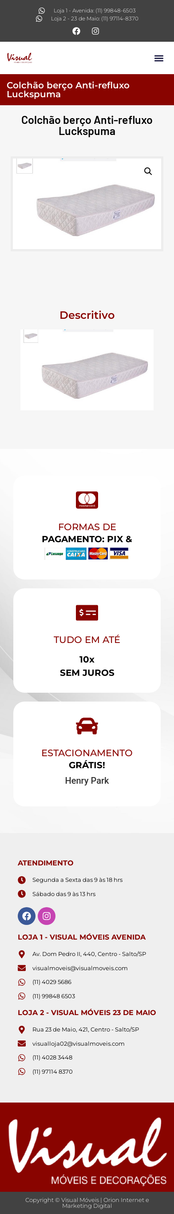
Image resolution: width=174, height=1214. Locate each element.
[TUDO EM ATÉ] (87, 613)
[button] (159, 58)
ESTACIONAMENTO (87, 752)
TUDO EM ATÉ (87, 639)
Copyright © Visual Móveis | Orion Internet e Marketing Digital (87, 1202)
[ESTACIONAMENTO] (87, 726)
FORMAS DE (87, 526)
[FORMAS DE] (87, 500)
